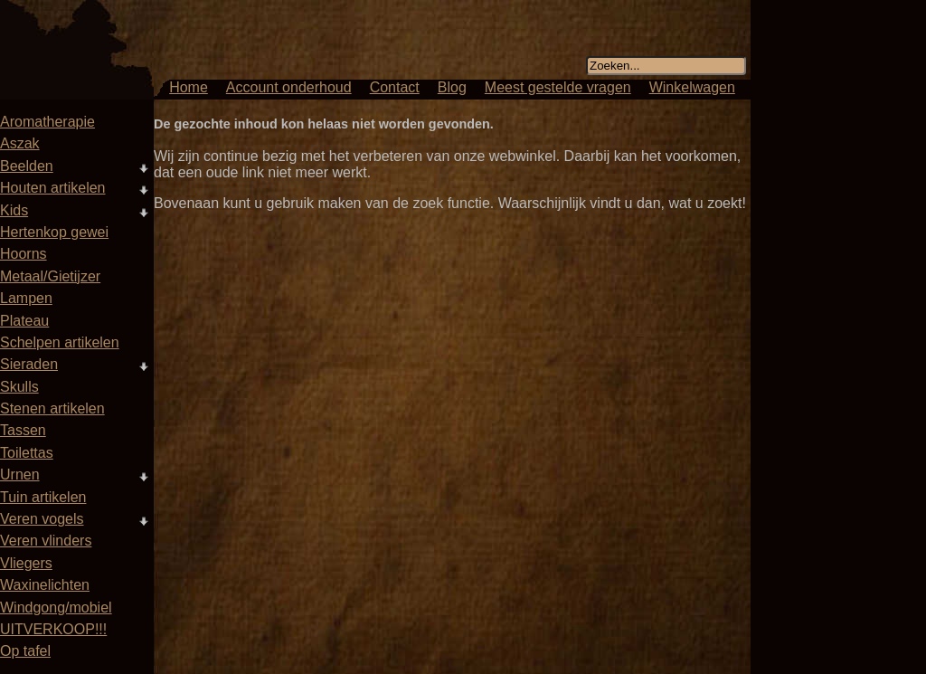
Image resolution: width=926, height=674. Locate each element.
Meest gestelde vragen (558, 87)
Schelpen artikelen (59, 342)
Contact (395, 87)
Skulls (19, 386)
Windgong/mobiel (56, 607)
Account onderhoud (289, 87)
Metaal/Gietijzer (50, 276)
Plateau (24, 320)
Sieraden (29, 364)
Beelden (26, 166)
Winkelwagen (692, 87)
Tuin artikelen (43, 497)
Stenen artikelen (52, 408)
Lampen (26, 298)
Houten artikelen (53, 187)
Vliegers (26, 563)
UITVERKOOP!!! (53, 629)
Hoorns (23, 253)
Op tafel (25, 651)
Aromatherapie (47, 121)
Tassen (23, 430)
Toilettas (26, 452)
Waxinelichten (45, 585)
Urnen (20, 474)
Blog (452, 87)
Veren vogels (42, 519)
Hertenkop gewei (54, 232)
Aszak (20, 143)
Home (188, 87)
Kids (14, 210)
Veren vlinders (45, 540)
